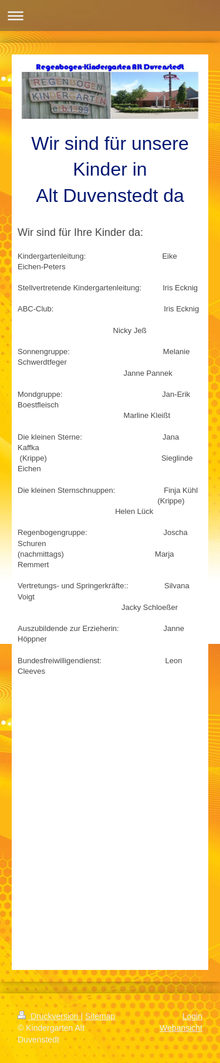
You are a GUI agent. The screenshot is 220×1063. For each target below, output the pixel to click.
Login (192, 1016)
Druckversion (49, 1016)
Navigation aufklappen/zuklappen (110, 15)
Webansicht (181, 1028)
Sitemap (100, 1016)
